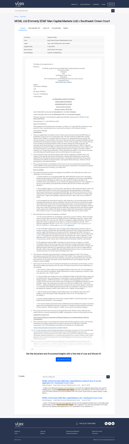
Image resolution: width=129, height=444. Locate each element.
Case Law (42, 431)
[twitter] (106, 423)
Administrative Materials (72, 431)
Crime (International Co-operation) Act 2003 (47, 328)
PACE (65, 225)
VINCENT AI (74, 4)
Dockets (42, 433)
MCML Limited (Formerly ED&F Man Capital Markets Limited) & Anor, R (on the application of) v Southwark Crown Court (71, 382)
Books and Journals (97, 431)
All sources (95, 433)
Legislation (17, 431)
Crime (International (50, 349)
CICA (65, 328)
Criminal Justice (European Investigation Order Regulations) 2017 (73, 223)
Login (103, 4)
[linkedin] (113, 423)
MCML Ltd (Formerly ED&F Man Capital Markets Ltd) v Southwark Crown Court (72, 398)
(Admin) (63, 82)
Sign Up (111, 4)
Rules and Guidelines (71, 433)
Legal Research (85, 4)
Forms (15, 433)
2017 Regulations (44, 225)
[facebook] (109, 423)
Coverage (96, 4)
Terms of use (17, 439)
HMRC (81, 117)
